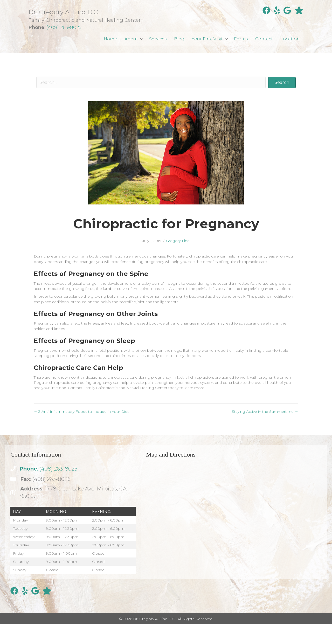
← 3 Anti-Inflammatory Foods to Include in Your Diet (81, 411)
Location (290, 38)
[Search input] (151, 82)
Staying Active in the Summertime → (265, 411)
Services (158, 38)
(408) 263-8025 (63, 27)
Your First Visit (207, 38)
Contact (264, 38)
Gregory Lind (178, 240)
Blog (179, 38)
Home (110, 38)
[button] (141, 39)
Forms (241, 38)
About (131, 38)
